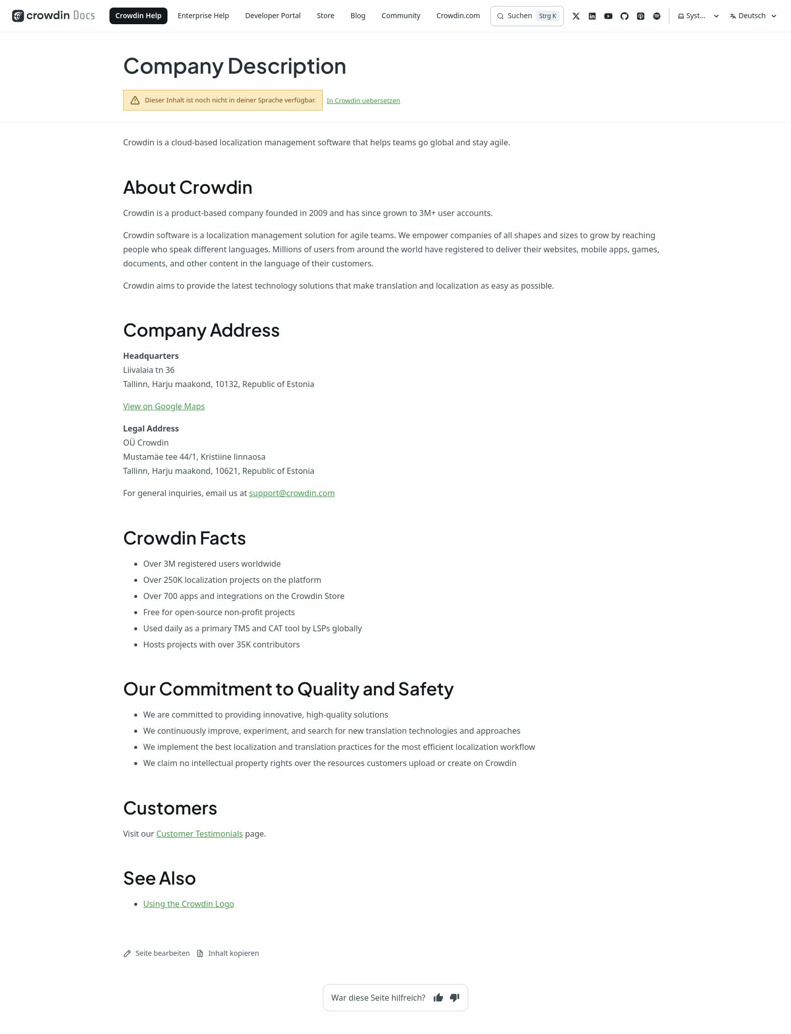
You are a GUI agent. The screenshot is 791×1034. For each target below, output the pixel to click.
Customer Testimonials (199, 833)
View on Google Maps (164, 406)
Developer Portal (273, 15)
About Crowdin (188, 187)
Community (401, 15)
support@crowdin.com (292, 493)
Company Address (201, 329)
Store (325, 15)
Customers (170, 807)
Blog (358, 15)
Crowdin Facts (184, 537)
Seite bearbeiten (156, 953)
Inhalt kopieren (227, 953)
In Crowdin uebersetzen (364, 100)
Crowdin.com (458, 15)
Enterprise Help (203, 15)
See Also (159, 877)
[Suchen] (527, 16)
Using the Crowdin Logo (188, 903)
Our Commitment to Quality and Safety (288, 688)
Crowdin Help (139, 15)
